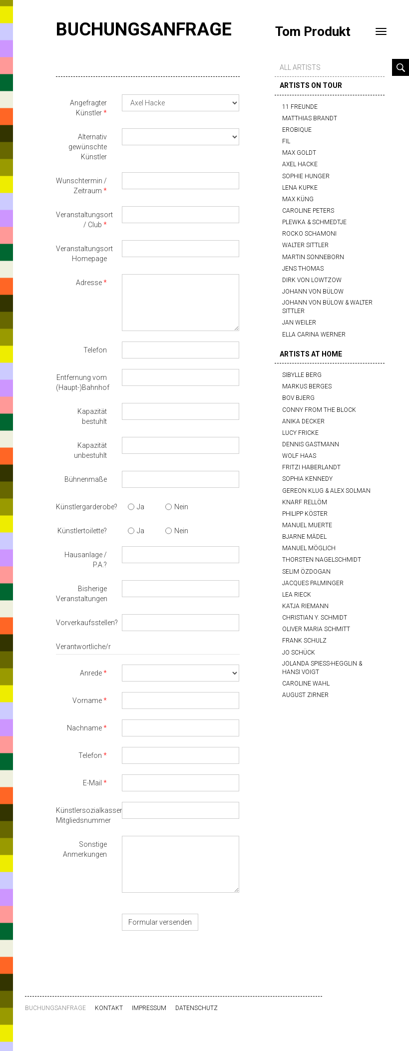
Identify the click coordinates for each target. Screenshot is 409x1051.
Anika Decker (303, 421)
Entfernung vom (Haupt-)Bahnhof (82, 382)
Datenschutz (196, 1008)
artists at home (311, 354)
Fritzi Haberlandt (311, 467)
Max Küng (298, 199)
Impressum (149, 1008)
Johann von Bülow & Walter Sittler (327, 307)
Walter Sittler (305, 245)
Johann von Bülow (313, 291)
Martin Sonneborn (313, 257)
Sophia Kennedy (307, 478)
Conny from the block (319, 409)
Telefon (95, 350)
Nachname (84, 728)
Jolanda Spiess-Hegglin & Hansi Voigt (322, 668)
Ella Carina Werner (314, 334)
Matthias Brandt (309, 118)
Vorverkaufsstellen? (85, 623)
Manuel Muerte (307, 525)
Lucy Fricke (300, 432)
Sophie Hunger (306, 176)
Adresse (89, 283)
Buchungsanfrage (144, 29)
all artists (300, 67)
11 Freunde (300, 106)
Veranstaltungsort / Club (84, 220)
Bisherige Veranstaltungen (81, 594)
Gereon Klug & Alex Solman (326, 490)
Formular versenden (160, 922)
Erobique (297, 129)
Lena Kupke (300, 187)
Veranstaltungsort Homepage (84, 254)
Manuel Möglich (309, 548)
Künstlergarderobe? (85, 507)
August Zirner (305, 695)
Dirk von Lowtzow (312, 280)
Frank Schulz (304, 640)
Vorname (87, 700)
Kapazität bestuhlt (92, 416)
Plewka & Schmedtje (314, 222)
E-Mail (92, 783)
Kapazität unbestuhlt (90, 450)
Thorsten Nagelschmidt (321, 559)
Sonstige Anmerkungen (85, 849)
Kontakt (109, 1008)
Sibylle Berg (302, 374)
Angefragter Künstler (88, 108)
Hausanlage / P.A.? (85, 560)
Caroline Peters (308, 210)
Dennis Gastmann (310, 444)
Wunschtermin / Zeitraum (81, 186)
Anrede (91, 673)
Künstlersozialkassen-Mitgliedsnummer (85, 815)
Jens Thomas (303, 268)
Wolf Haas (299, 455)
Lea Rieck (296, 594)
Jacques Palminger (313, 583)
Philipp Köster (305, 513)
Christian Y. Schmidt (314, 617)
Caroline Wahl (306, 683)
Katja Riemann (305, 606)
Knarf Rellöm (304, 502)
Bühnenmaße (85, 479)
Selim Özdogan (306, 571)
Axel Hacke (300, 164)
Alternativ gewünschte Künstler (87, 147)
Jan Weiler (299, 322)
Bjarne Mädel (304, 536)
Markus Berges (307, 386)
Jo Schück (298, 652)
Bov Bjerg (298, 397)
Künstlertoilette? (82, 531)
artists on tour (311, 85)
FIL (286, 141)
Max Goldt (299, 152)
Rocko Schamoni (309, 233)
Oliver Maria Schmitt (316, 629)
